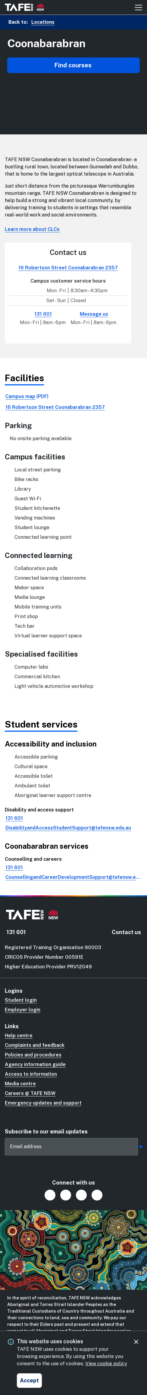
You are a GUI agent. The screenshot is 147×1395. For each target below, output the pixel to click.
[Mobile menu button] (138, 7)
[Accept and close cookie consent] (29, 1380)
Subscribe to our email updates (46, 1131)
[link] (73, 396)
